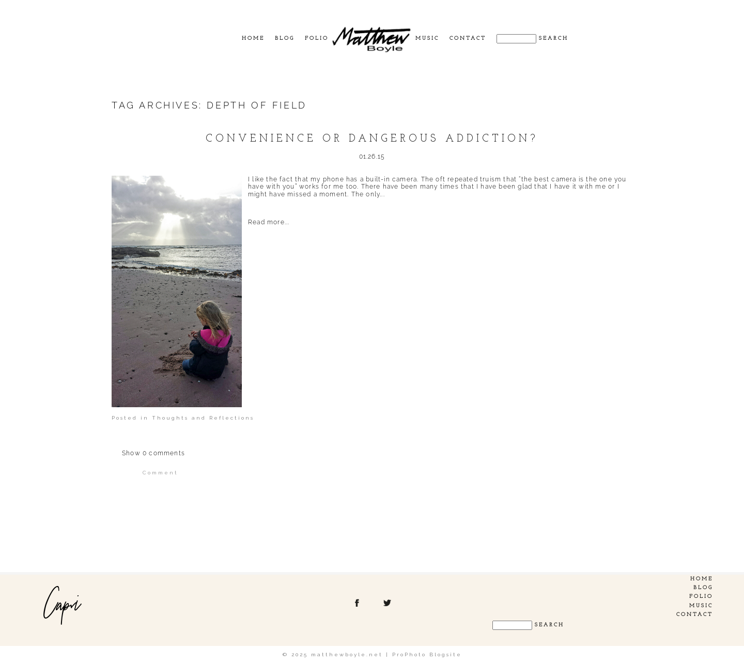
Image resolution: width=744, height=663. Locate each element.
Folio (317, 38)
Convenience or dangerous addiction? (372, 139)
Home (253, 38)
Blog (285, 38)
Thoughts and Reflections (203, 418)
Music (427, 38)
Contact (468, 38)
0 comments (153, 453)
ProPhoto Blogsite (427, 654)
